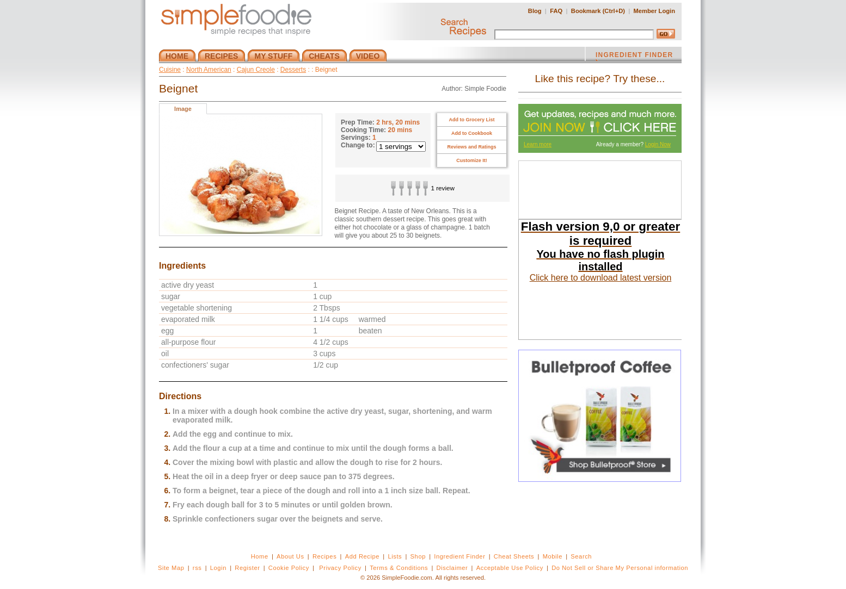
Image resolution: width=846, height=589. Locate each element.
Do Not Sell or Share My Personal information (619, 568)
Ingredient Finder (459, 556)
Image (183, 109)
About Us (290, 556)
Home (259, 556)
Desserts (293, 69)
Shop (418, 556)
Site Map (171, 568)
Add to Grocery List (471, 119)
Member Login (654, 11)
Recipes (324, 556)
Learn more (537, 144)
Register (247, 568)
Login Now (658, 144)
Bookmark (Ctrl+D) (598, 11)
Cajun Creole (256, 69)
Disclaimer (452, 568)
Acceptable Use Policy (509, 568)
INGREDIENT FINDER (634, 56)
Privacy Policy (340, 568)
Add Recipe (362, 556)
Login (218, 568)
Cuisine (170, 69)
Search (581, 556)
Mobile (552, 556)
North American (208, 69)
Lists (395, 556)
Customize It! (471, 160)
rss (197, 568)
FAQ (556, 11)
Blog (535, 11)
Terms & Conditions (399, 568)
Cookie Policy (288, 568)
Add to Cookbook (471, 133)
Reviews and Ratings (471, 147)
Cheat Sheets (514, 556)
